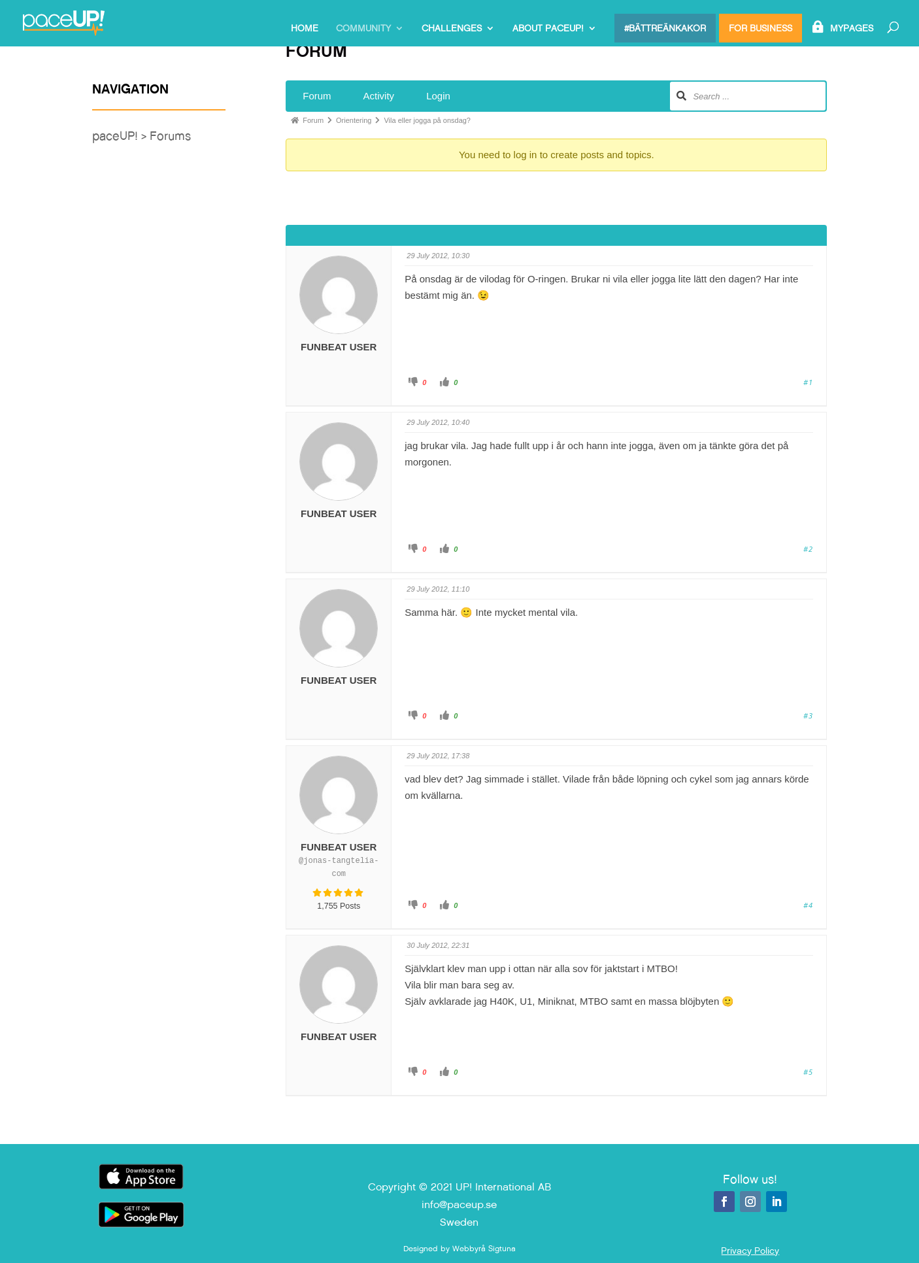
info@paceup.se (459, 1204)
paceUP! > (121, 135)
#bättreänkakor (665, 28)
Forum (317, 95)
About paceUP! (548, 29)
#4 (808, 905)
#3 (808, 715)
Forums (170, 135)
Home (304, 29)
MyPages (851, 29)
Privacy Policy (750, 1250)
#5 (808, 1072)
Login (438, 95)
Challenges (452, 29)
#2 (808, 549)
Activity (379, 95)
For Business (760, 28)
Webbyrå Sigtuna (484, 1248)
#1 (808, 382)
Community (363, 29)
